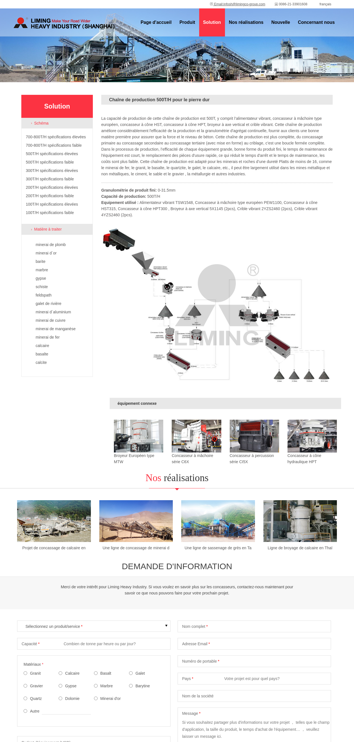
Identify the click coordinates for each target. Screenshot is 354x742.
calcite (41, 362)
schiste (42, 286)
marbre (42, 270)
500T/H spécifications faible (50, 162)
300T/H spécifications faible (50, 179)
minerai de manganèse (55, 329)
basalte (42, 354)
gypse (41, 278)
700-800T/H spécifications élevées (56, 137)
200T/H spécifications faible (50, 196)
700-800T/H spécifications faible (54, 145)
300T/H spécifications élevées (52, 170)
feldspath (44, 295)
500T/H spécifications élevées (52, 153)
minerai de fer (48, 337)
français (325, 4)
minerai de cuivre (51, 320)
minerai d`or (46, 253)
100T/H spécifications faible (50, 212)
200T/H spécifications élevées (52, 187)
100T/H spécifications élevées (52, 204)
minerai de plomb (51, 244)
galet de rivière (48, 303)
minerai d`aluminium (53, 312)
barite (40, 261)
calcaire (42, 345)
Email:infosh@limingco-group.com (237, 4)
